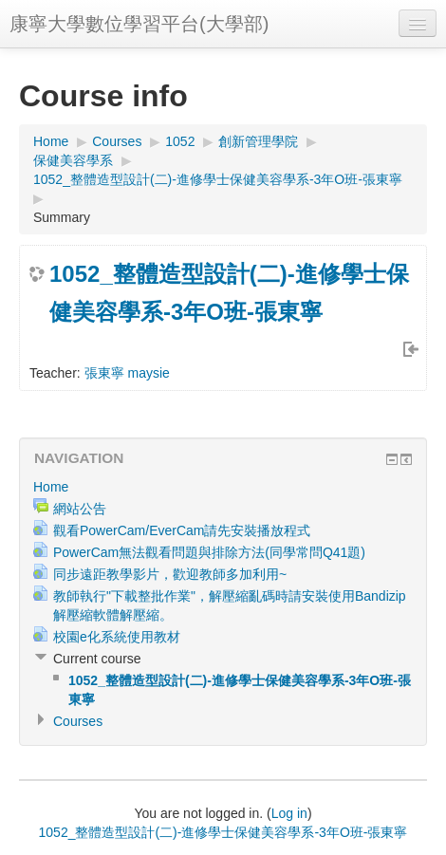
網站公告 (79, 508)
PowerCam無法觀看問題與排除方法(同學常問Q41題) (209, 552)
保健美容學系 (73, 160)
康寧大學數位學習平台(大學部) (139, 23)
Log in (289, 813)
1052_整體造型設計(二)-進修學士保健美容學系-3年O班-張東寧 (217, 179)
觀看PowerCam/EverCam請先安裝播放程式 (181, 530)
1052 (180, 141)
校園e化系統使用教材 (116, 636)
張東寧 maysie (127, 373)
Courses (116, 141)
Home (50, 141)
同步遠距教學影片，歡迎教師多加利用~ (170, 574)
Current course (97, 658)
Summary (61, 217)
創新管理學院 (258, 141)
